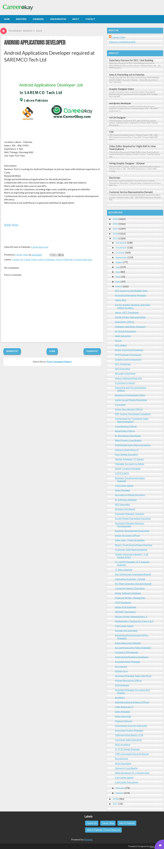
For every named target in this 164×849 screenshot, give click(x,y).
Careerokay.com (39, 246)
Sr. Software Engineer (126, 499)
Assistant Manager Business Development (129, 524)
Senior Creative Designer (128, 468)
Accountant (121, 666)
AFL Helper (121, 345)
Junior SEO (120, 299)
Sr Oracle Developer (125, 331)
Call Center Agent (124, 485)
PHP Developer (123, 602)
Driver (118, 340)
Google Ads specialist (126, 630)
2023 (115, 219)
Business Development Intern (130, 395)
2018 (115, 798)
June (118, 271)
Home (52, 351)
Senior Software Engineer (128, 593)
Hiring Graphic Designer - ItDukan (127, 163)
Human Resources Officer (128, 680)
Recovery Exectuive (125, 373)
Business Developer (125, 509)
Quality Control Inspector (128, 359)
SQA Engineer (122, 685)
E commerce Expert (125, 382)
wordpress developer (120, 103)
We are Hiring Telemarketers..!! (131, 616)
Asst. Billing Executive (126, 454)
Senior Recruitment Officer (129, 409)
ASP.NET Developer (125, 611)
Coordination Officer (126, 426)
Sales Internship (123, 716)
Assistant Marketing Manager (130, 295)
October (120, 252)
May (118, 276)
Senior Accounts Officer (127, 535)
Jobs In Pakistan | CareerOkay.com (74, 259)
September (121, 257)
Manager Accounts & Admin (129, 463)
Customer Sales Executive (128, 739)
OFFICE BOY (122, 473)
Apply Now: (11, 224)
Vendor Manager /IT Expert (129, 459)
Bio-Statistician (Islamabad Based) (133, 574)
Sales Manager (122, 490)
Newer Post (12, 351)
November (121, 247)
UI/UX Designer (117, 117)
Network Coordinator (126, 768)
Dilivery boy (121, 671)
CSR (111, 131)
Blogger (88, 839)
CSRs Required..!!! (124, 706)
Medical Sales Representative (130, 317)
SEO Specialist (122, 504)
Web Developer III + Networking (132, 772)
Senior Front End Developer (129, 349)
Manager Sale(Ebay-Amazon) (130, 326)
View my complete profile (122, 41)
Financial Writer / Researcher (130, 597)
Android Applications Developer (34, 42)
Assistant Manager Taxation (129, 513)
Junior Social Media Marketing (131, 399)
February (120, 787)
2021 (115, 228)
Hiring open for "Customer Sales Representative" (131, 420)
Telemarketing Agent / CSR (129, 735)
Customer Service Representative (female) (131, 192)
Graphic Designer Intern (121, 88)
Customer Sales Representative (131, 549)
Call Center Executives (126, 782)
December (121, 242)
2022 (115, 223)
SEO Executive (122, 368)
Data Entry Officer (124, 321)
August (119, 262)
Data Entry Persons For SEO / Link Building (131, 60)
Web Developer (123, 763)
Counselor (120, 404)
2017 (115, 803)
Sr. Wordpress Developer (128, 435)
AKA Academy (122, 744)
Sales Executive (123, 335)
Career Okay (30, 259)
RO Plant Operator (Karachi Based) (133, 583)
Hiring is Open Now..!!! (127, 449)
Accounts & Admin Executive (130, 494)
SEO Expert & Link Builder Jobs (131, 290)
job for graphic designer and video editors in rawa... (132, 306)
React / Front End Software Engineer (133, 544)
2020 (115, 233)
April (118, 281)
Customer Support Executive (130, 588)
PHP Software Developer (128, 354)
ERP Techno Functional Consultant (133, 413)
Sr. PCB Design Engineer (127, 749)
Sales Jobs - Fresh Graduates (130, 540)
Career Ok (17, 259)
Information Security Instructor (131, 725)
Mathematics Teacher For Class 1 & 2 (134, 621)
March (119, 286)
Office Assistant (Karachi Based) (132, 753)
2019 (115, 238)
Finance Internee (123, 721)
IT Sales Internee (123, 569)
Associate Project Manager (129, 730)
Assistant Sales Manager (127, 661)
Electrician (114, 177)
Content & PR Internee (126, 652)
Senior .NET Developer (127, 312)
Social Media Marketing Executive (133, 518)
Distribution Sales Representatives (133, 444)
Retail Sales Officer (125, 430)
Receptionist (121, 758)
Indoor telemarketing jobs (128, 378)
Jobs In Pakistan (46, 259)
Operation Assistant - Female (130, 578)
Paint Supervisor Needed (128, 642)
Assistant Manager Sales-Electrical (133, 675)
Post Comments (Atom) (59, 361)
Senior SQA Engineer (125, 607)
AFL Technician (123, 364)
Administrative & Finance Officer (132, 702)
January (120, 792)
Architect (120, 697)
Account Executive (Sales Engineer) (133, 647)
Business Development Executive (132, 530)
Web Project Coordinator (128, 440)
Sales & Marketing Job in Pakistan (126, 74)
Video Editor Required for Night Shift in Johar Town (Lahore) (132, 147)
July (118, 266)
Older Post (92, 351)
